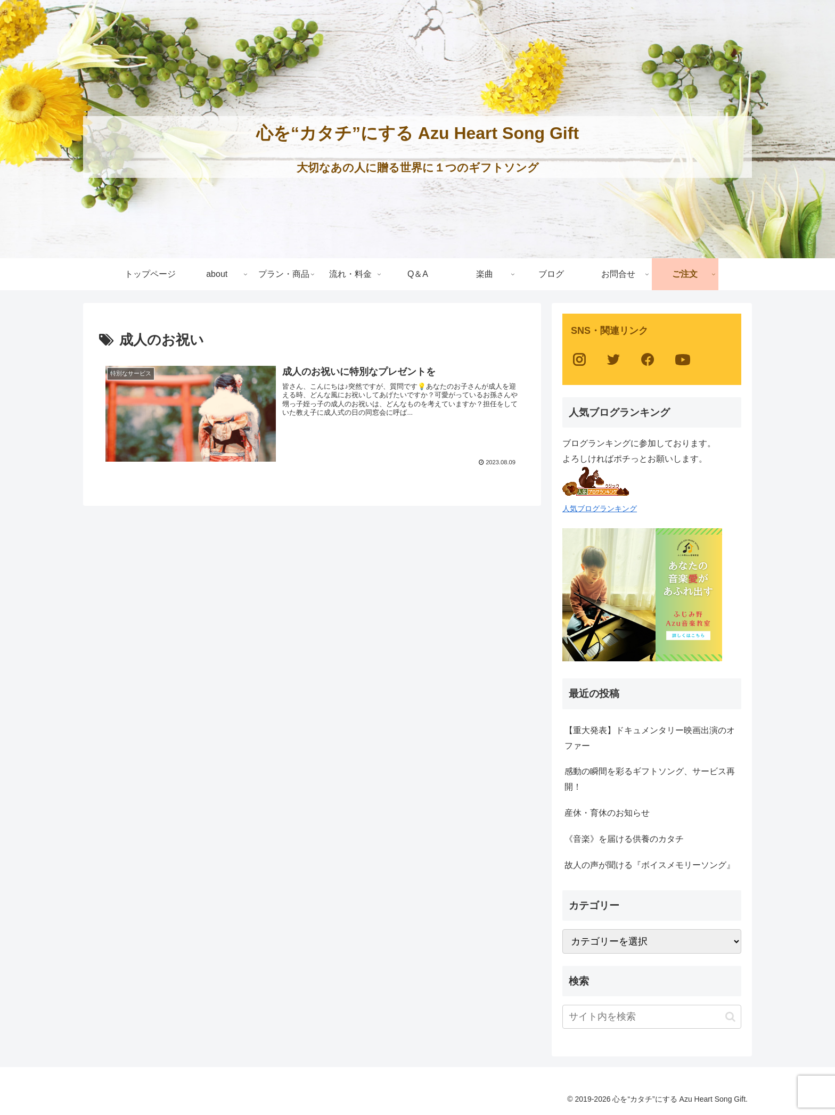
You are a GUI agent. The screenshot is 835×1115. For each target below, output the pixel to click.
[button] (730, 1017)
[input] (651, 1017)
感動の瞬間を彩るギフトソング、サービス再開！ (649, 779)
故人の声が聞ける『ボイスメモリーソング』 (649, 865)
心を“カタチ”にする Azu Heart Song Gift (417, 133)
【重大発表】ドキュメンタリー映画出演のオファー (649, 738)
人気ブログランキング (599, 508)
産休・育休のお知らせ (607, 812)
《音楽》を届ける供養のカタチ (624, 838)
